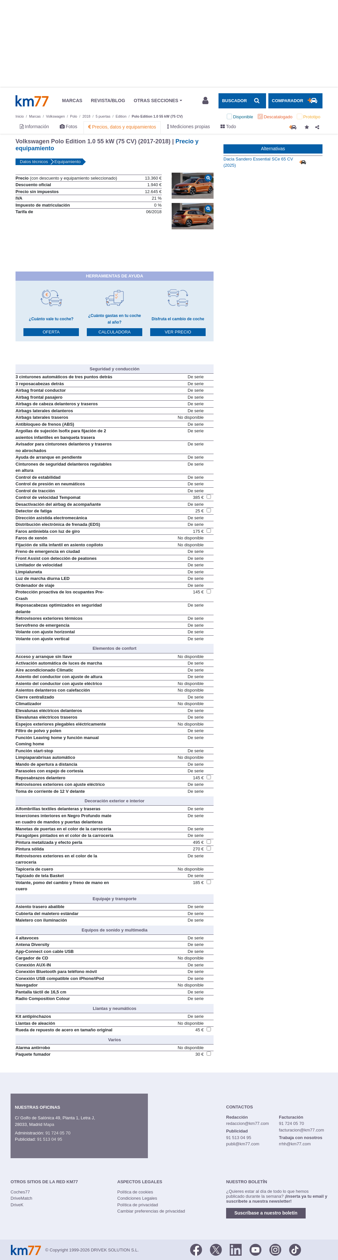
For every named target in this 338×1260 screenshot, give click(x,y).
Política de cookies (135, 1191)
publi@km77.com (242, 1143)
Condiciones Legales (137, 1198)
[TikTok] (295, 1249)
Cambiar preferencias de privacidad (151, 1211)
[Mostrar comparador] (295, 100)
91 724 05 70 (57, 1133)
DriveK (17, 1204)
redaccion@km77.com (247, 1123)
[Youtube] (255, 1249)
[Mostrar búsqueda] (242, 100)
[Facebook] (196, 1249)
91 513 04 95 (49, 1139)
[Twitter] (216, 1249)
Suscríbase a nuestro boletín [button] (265, 1213)
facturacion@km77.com (301, 1130)
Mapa (49, 1124)
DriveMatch (21, 1198)
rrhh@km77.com (295, 1143)
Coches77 (20, 1191)
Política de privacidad (137, 1204)
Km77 (32, 100)
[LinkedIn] (236, 1249)
